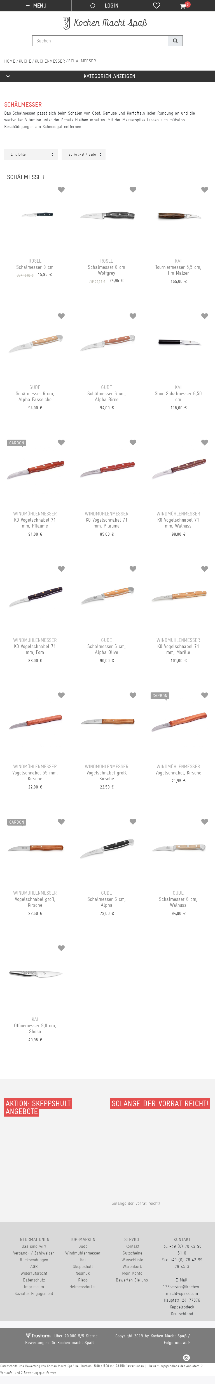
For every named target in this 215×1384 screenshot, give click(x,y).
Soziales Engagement (34, 1293)
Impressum (34, 1286)
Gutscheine (132, 1253)
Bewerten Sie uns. (132, 1280)
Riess (83, 1280)
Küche (25, 61)
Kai (83, 1259)
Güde (82, 1246)
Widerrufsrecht (33, 1273)
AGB (34, 1266)
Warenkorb (132, 1266)
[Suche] (175, 41)
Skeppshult (83, 1266)
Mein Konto (132, 1273)
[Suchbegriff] (100, 41)
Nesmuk (83, 1273)
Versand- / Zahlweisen (34, 1253)
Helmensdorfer (82, 1286)
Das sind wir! (34, 1246)
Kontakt (132, 1246)
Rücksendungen (34, 1259)
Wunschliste (132, 1259)
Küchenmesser (50, 61)
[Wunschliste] (156, 6)
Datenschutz (34, 1280)
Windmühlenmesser (83, 1253)
